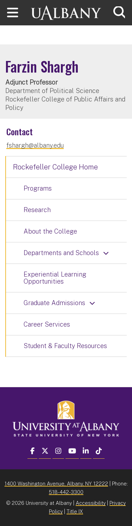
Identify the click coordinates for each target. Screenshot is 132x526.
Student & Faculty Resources (65, 345)
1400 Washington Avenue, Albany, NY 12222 (56, 484)
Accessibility (91, 503)
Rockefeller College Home (55, 167)
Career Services (47, 324)
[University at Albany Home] (66, 12)
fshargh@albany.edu (35, 145)
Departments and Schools (61, 252)
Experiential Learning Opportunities (55, 278)
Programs (38, 188)
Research (37, 210)
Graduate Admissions (54, 303)
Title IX (75, 511)
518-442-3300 (66, 492)
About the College (50, 231)
